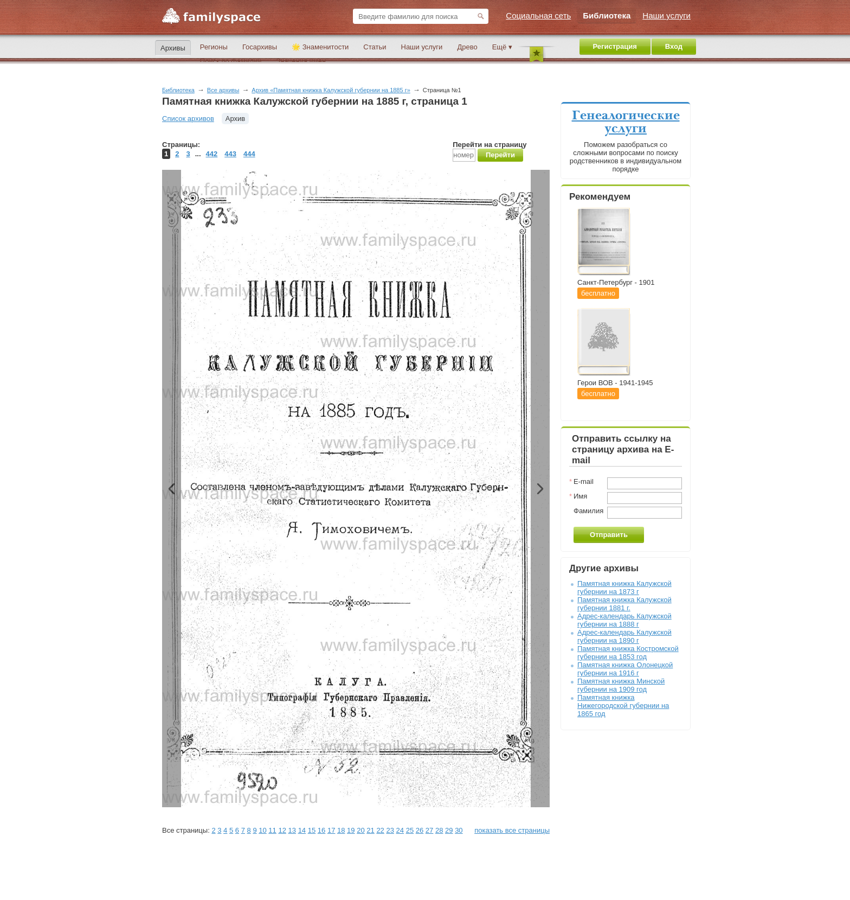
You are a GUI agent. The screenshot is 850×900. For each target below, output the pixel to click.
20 (360, 830)
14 (302, 830)
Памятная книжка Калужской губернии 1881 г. (624, 604)
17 (331, 830)
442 (212, 154)
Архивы (172, 48)
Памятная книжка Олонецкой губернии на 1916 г (625, 669)
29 (449, 830)
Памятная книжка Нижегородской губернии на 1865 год (623, 705)
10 (262, 830)
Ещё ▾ (502, 47)
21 (370, 830)
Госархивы (259, 47)
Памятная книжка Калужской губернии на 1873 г (624, 587)
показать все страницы (512, 830)
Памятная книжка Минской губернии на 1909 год (621, 685)
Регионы (214, 47)
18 (341, 830)
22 (380, 830)
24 (400, 830)
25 (410, 830)
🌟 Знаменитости (320, 47)
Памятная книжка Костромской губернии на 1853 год (628, 652)
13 (292, 830)
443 (230, 154)
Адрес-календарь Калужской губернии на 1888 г (624, 620)
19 (351, 830)
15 (311, 830)
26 (419, 830)
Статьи (374, 47)
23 (390, 830)
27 (429, 830)
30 (458, 830)
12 (282, 830)
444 (249, 154)
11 (272, 830)
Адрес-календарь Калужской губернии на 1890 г (624, 636)
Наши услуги (422, 47)
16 (321, 830)
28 (439, 830)
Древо (467, 47)
